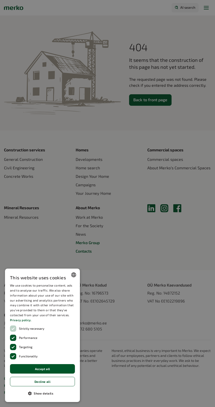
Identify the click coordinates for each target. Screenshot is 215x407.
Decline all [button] (42, 381)
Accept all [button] (42, 369)
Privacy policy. (21, 320)
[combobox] (73, 274)
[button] (42, 393)
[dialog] (42, 335)
